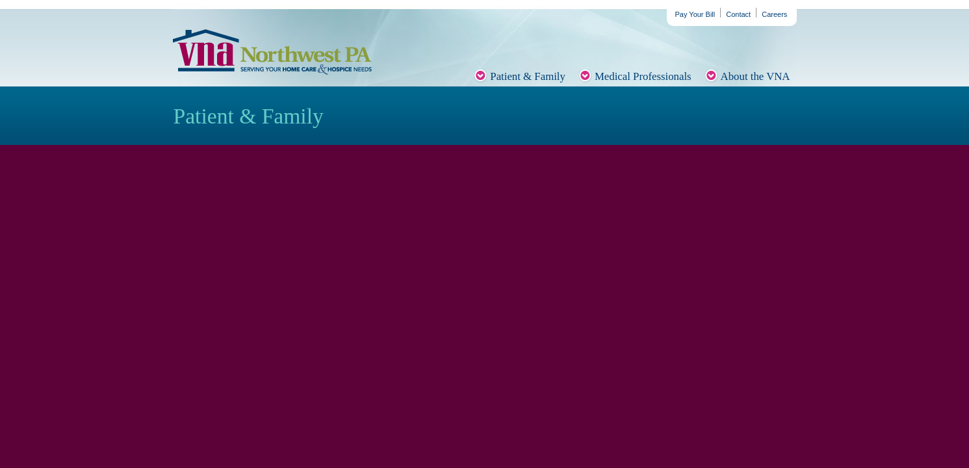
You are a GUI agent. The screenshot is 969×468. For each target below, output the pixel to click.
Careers (774, 14)
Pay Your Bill (695, 14)
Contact (738, 14)
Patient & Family (527, 76)
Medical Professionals (643, 76)
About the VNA (755, 76)
